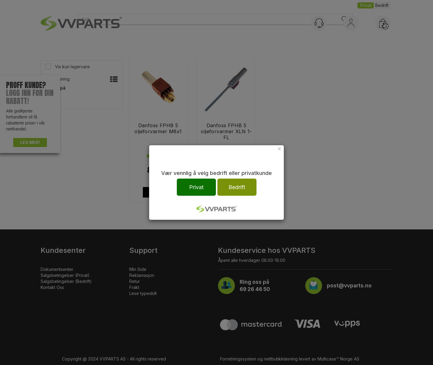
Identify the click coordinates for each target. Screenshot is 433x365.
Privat (196, 187)
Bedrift (237, 187)
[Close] (279, 148)
